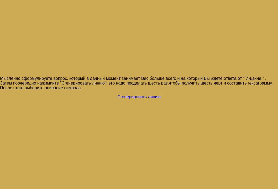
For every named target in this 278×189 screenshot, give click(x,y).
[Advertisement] (139, 38)
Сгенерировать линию (138, 96)
